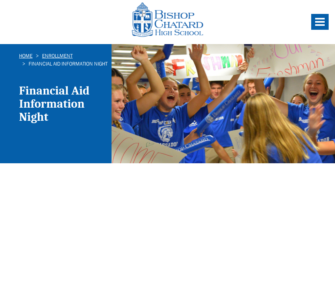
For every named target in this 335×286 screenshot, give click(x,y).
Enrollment (57, 55)
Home (26, 55)
